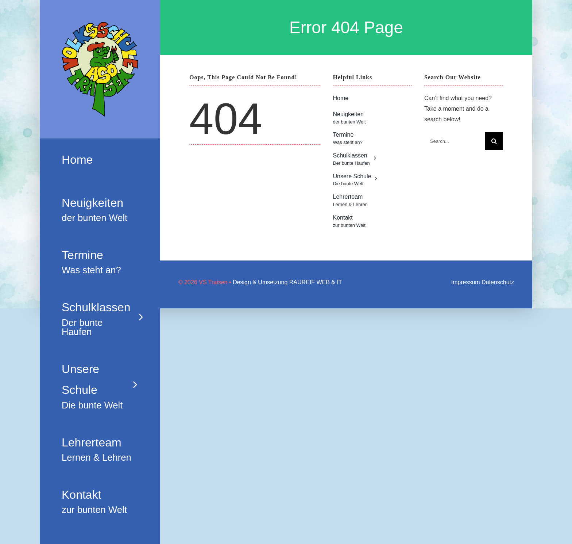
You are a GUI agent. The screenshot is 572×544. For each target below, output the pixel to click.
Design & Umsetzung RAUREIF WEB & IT (287, 282)
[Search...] (454, 141)
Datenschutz (498, 282)
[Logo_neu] (100, 25)
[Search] (494, 141)
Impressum (465, 282)
